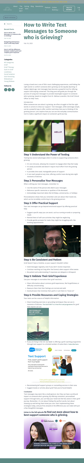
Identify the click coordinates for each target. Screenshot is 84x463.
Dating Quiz (26, 7)
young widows (9, 81)
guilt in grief (8, 69)
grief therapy (9, 67)
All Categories (9, 62)
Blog (32, 6)
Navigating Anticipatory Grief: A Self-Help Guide (11, 42)
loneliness (8, 72)
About (15, 6)
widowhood (8, 79)
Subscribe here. (74, 344)
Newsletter (39, 6)
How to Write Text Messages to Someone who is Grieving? (12, 34)
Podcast (48, 9)
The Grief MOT (21, 8)
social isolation (9, 74)
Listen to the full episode (38, 412)
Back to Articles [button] (10, 17)
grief (6, 65)
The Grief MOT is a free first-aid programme (59, 304)
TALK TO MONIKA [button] (69, 9)
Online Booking (55, 9)
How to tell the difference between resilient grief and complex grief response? (12, 51)
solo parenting (9, 76)
